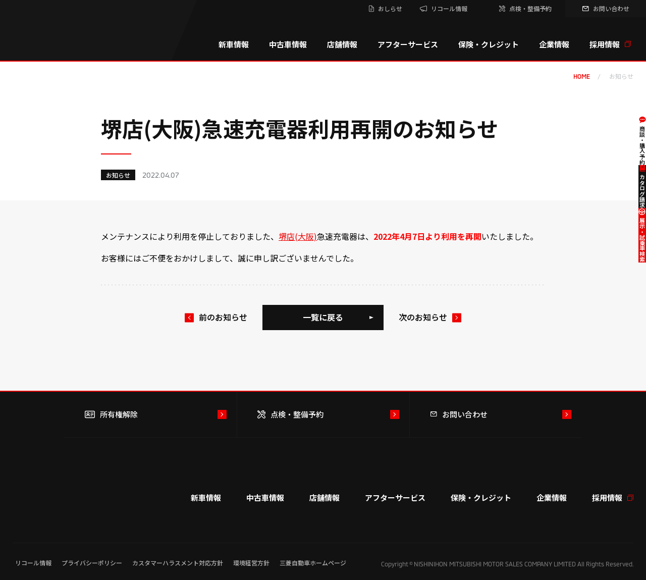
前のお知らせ (223, 317)
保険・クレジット (488, 44)
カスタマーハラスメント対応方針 (177, 562)
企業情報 (554, 44)
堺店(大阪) (298, 236)
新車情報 (234, 44)
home (581, 76)
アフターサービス (408, 44)
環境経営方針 (251, 562)
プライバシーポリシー (92, 562)
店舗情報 (342, 44)
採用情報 (610, 44)
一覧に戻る (323, 317)
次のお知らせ (423, 317)
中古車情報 (288, 44)
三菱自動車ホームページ (313, 562)
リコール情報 (33, 562)
